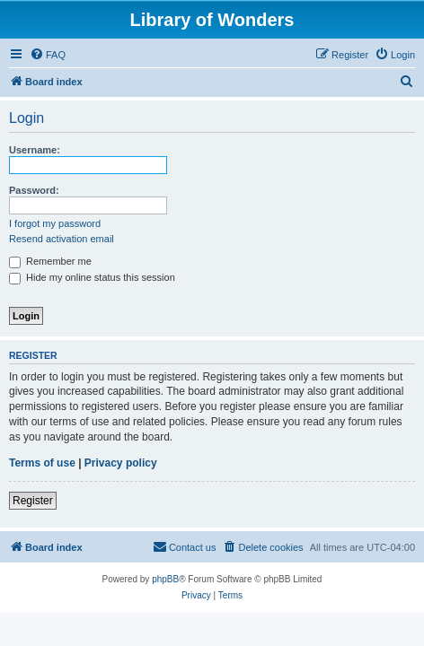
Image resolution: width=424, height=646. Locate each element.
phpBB (165, 579)
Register (33, 500)
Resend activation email (61, 238)
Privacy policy (120, 463)
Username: (34, 149)
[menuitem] (48, 54)
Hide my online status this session (92, 277)
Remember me (50, 261)
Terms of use (42, 463)
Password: (34, 190)
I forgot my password (55, 223)
